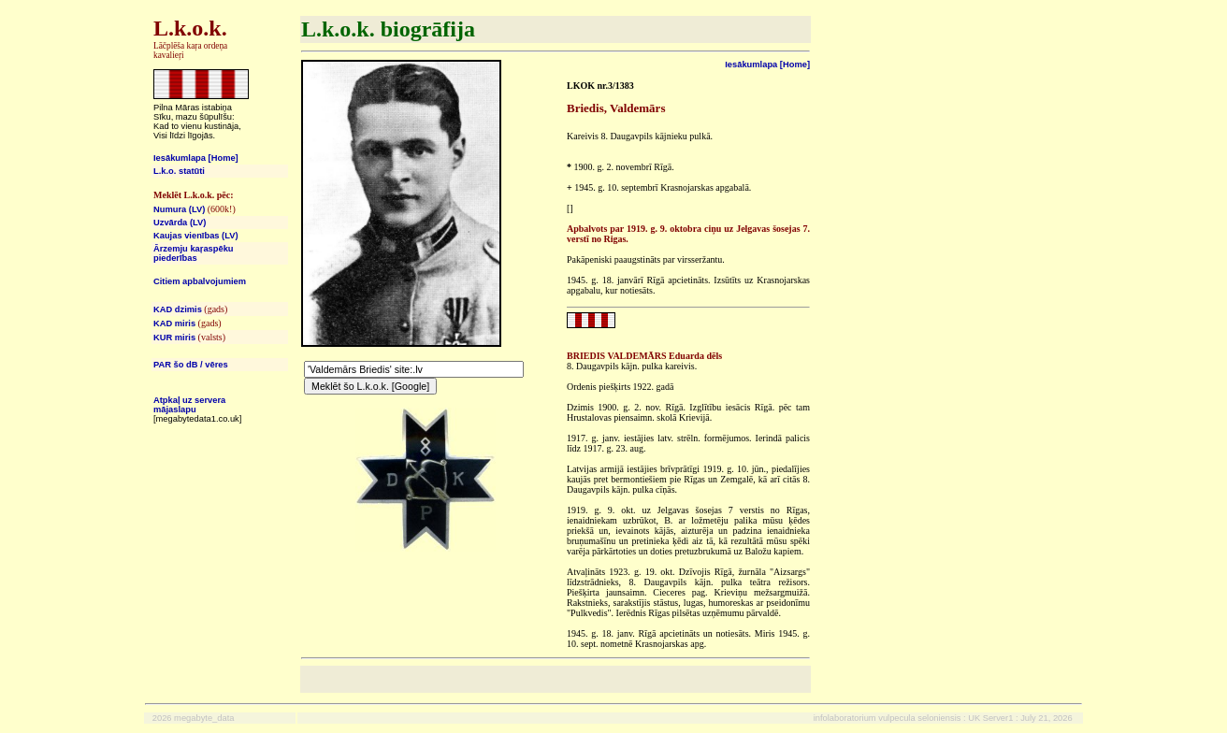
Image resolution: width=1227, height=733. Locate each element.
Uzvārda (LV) (179, 222)
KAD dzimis (177, 309)
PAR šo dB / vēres (190, 364)
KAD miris (174, 323)
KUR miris (174, 337)
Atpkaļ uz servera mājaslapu (189, 404)
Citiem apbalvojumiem (199, 281)
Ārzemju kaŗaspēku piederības (193, 253)
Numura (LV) (179, 209)
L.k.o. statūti (179, 171)
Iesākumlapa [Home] (195, 158)
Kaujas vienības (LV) (195, 235)
